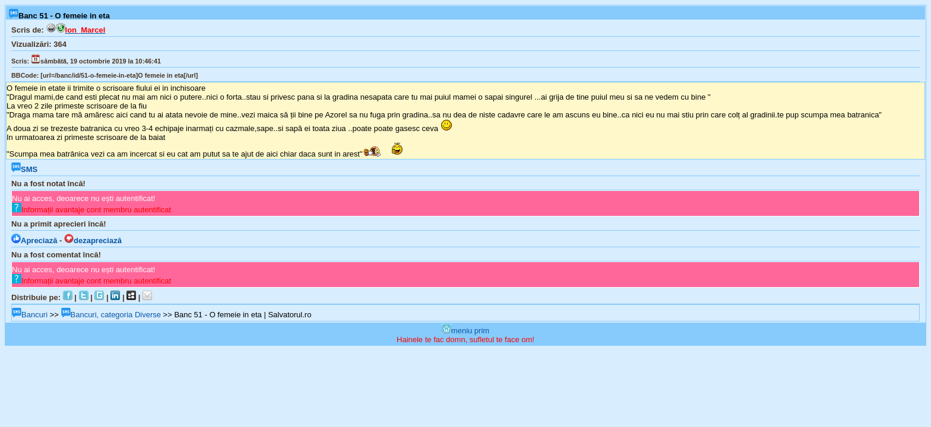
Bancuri (30, 314)
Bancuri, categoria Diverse (111, 314)
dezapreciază (93, 240)
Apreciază (34, 240)
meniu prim (465, 330)
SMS (24, 169)
